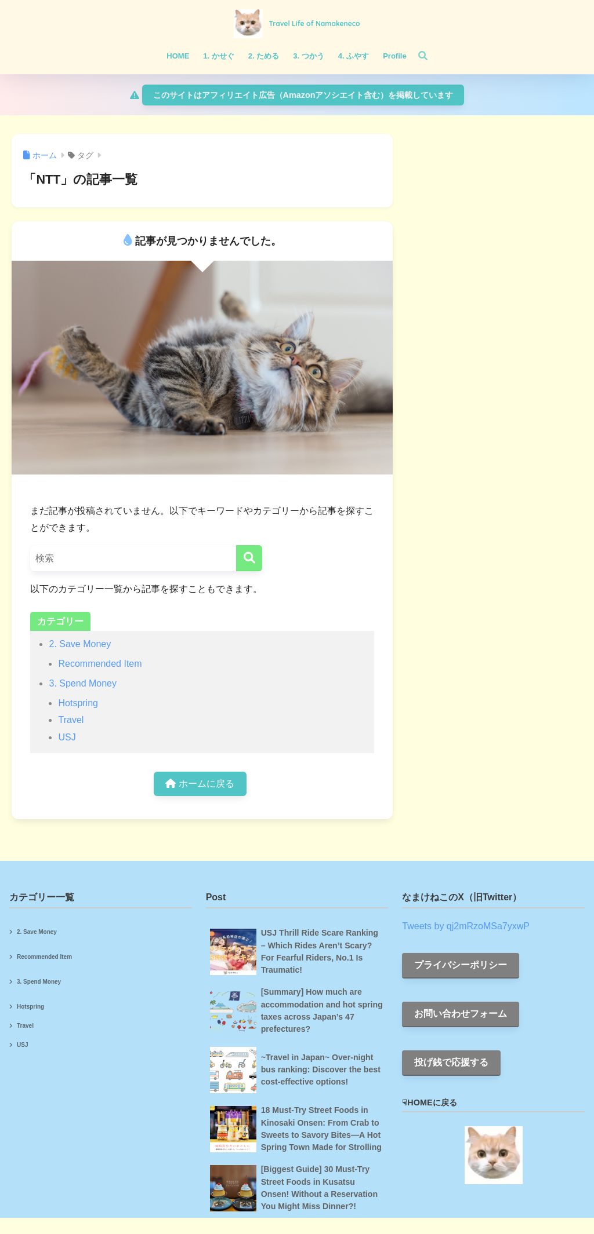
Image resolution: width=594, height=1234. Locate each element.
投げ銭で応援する (451, 1062)
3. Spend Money (83, 683)
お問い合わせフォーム (460, 1013)
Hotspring (77, 703)
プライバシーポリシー (460, 965)
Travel (71, 720)
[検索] (417, 56)
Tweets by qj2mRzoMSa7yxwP (466, 926)
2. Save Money (80, 644)
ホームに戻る (199, 783)
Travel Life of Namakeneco (314, 23)
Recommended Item (100, 664)
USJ (66, 737)
